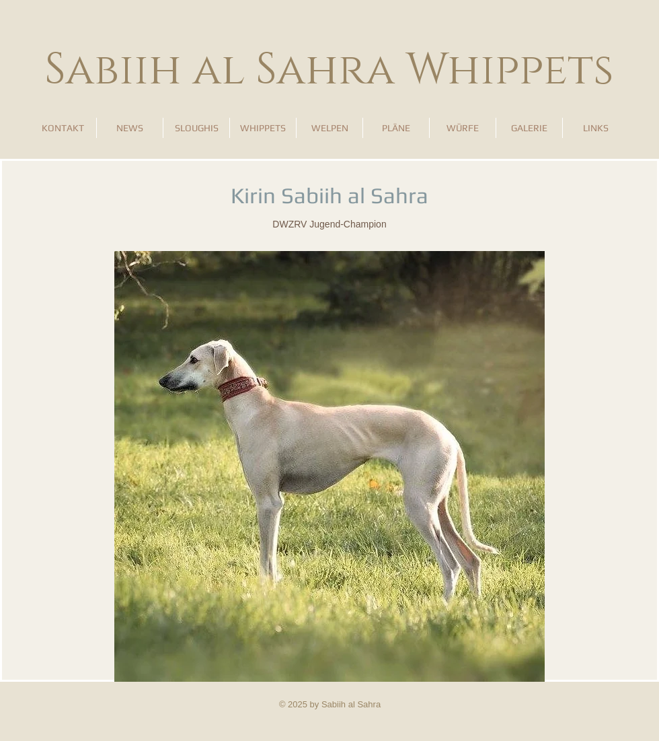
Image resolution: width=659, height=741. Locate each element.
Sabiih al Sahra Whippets (329, 70)
